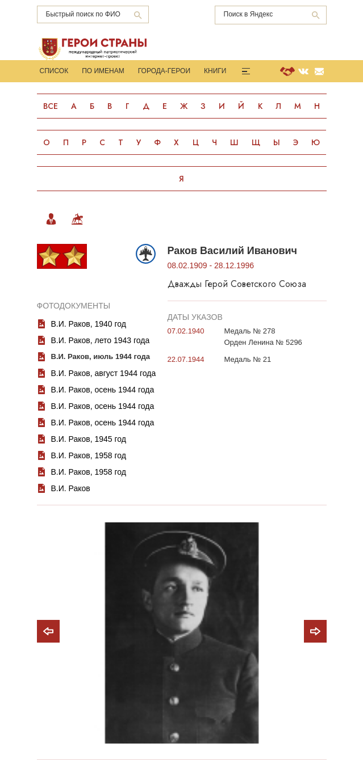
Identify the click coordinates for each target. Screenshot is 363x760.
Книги (215, 71)
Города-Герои (164, 71)
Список (54, 71)
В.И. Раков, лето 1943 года (100, 340)
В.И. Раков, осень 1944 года (103, 389)
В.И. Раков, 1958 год (89, 455)
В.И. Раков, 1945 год (89, 439)
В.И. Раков (70, 488)
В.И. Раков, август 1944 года (103, 373)
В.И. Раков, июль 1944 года (100, 356)
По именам (103, 71)
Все (50, 106)
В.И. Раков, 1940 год (89, 323)
